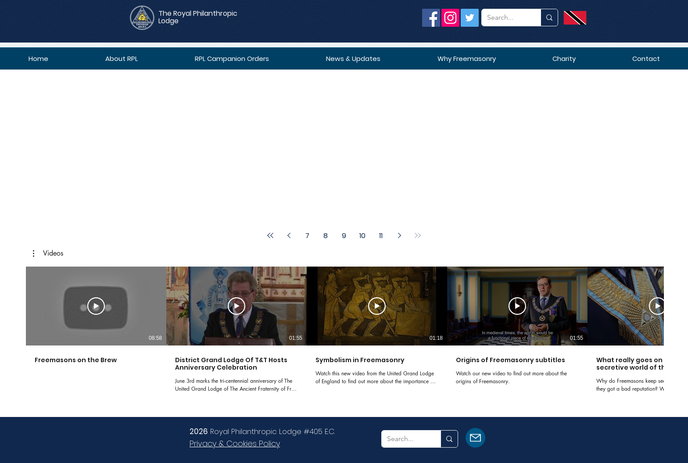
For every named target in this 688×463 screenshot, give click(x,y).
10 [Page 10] (362, 236)
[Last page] (418, 235)
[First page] (270, 235)
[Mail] (475, 438)
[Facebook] (431, 18)
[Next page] (399, 235)
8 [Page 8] (325, 236)
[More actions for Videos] (48, 253)
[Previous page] (289, 235)
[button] (48, 253)
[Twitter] (470, 18)
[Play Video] (96, 306)
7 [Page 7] (307, 236)
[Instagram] (450, 18)
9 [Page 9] (344, 236)
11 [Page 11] (381, 236)
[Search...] (504, 17)
